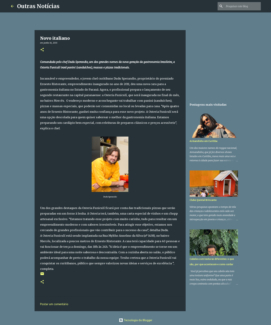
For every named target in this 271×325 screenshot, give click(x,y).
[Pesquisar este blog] (243, 6)
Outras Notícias (38, 6)
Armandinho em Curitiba (203, 141)
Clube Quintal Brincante (203, 200)
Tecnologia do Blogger (135, 320)
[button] (42, 50)
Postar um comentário (54, 304)
